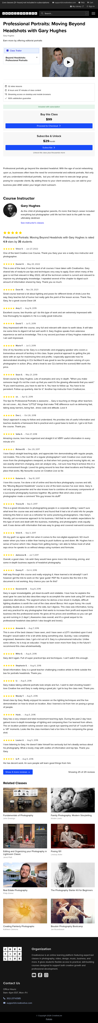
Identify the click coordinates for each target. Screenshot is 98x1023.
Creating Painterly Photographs (18, 926)
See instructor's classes (32, 222)
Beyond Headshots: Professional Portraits (17, 59)
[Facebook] (40, 975)
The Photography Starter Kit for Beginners (72, 890)
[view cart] (91, 2)
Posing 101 (56, 851)
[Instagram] (46, 975)
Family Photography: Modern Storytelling (71, 815)
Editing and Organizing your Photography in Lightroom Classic (25, 853)
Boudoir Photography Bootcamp (67, 926)
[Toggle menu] (93, 13)
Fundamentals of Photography (18, 815)
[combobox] (64, 13)
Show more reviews (17, 772)
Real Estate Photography (15, 890)
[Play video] (68, 62)
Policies (49, 1019)
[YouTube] (34, 975)
